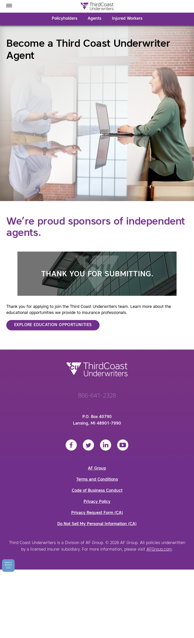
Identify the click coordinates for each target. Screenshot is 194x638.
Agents (94, 19)
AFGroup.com (159, 550)
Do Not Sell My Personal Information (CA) (97, 524)
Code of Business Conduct (97, 491)
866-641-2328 (97, 396)
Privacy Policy (97, 502)
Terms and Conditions (97, 480)
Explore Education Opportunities (53, 325)
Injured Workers (127, 19)
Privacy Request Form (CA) (97, 513)
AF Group (97, 469)
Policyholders (64, 19)
